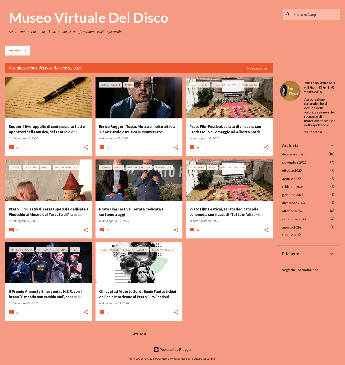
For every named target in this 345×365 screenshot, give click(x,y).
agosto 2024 (291, 227)
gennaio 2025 (292, 195)
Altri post (139, 334)
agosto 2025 (291, 179)
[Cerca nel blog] (316, 14)
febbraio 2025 (293, 187)
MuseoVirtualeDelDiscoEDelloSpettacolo (319, 87)
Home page (18, 50)
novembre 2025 (294, 162)
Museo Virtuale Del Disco (88, 17)
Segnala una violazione (300, 270)
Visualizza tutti (258, 68)
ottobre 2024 (292, 211)
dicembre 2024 (293, 203)
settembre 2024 (294, 219)
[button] (86, 148)
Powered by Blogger (173, 349)
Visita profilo (313, 132)
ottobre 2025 (292, 171)
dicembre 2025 (293, 154)
